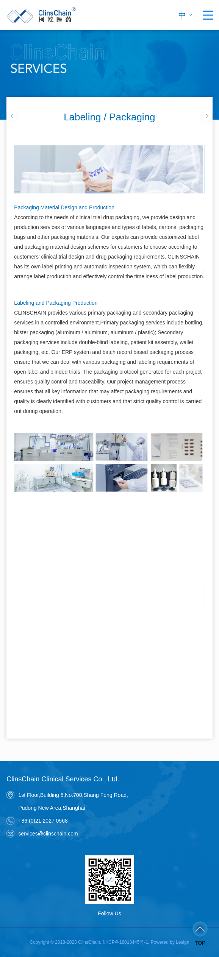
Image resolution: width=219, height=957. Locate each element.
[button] (207, 116)
